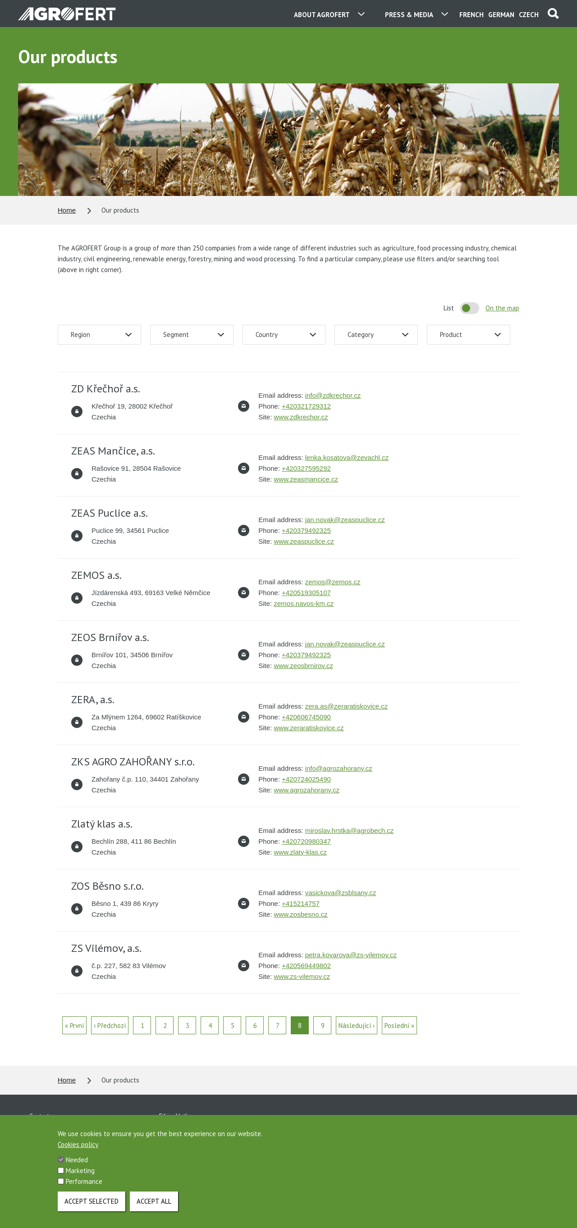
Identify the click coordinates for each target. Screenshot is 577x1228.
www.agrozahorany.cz (306, 790)
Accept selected (91, 1205)
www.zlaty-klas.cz (300, 852)
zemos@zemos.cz (333, 582)
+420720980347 (306, 841)
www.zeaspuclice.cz (304, 541)
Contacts (40, 1116)
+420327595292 (306, 468)
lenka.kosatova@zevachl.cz (347, 457)
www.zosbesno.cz (300, 914)
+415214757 (301, 903)
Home (67, 210)
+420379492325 (306, 530)
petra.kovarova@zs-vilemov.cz (351, 955)
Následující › (357, 1025)
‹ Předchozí (110, 1025)
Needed (77, 1163)
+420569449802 (306, 965)
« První (74, 1025)
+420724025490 (306, 779)
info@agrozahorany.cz (338, 768)
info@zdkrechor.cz (333, 395)
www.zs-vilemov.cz (302, 976)
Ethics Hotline (177, 1116)
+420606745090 (306, 717)
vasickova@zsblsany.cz (340, 892)
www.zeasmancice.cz (306, 479)
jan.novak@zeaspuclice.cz (345, 519)
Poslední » (399, 1025)
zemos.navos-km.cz (304, 603)
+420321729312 (306, 406)
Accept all (154, 1205)
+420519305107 (306, 592)
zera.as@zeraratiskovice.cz (346, 706)
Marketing (80, 1174)
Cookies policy (78, 1148)
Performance (84, 1185)
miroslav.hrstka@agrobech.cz (349, 830)
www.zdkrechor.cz (301, 417)
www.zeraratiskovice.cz (308, 728)
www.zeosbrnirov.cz (303, 665)
